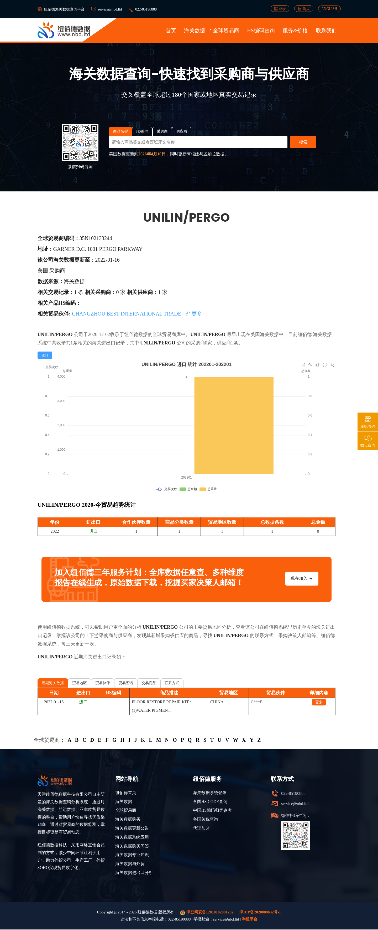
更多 (193, 314)
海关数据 (194, 30)
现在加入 (302, 578)
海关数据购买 (127, 819)
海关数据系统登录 (210, 792)
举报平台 (250, 920)
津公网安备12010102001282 (207, 913)
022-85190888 (146, 9)
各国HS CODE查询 (210, 801)
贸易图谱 (125, 683)
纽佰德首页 (125, 792)
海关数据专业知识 (132, 855)
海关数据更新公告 (132, 828)
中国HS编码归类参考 (212, 810)
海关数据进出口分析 (134, 873)
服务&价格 (295, 30)
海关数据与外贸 (130, 864)
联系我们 (326, 30)
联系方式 (172, 683)
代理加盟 (201, 828)
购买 (304, 9)
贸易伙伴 (102, 683)
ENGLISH (329, 9)
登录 (280, 9)
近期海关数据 (53, 683)
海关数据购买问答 (132, 846)
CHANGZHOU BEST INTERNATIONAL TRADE (127, 314)
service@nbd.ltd (110, 9)
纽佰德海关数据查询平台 (64, 9)
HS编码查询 (261, 30)
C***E (256, 702)
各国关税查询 (205, 819)
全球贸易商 (226, 30)
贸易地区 (79, 683)
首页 (171, 30)
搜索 (303, 142)
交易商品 (148, 683)
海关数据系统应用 (132, 837)
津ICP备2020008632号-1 (260, 913)
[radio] (45, 355)
